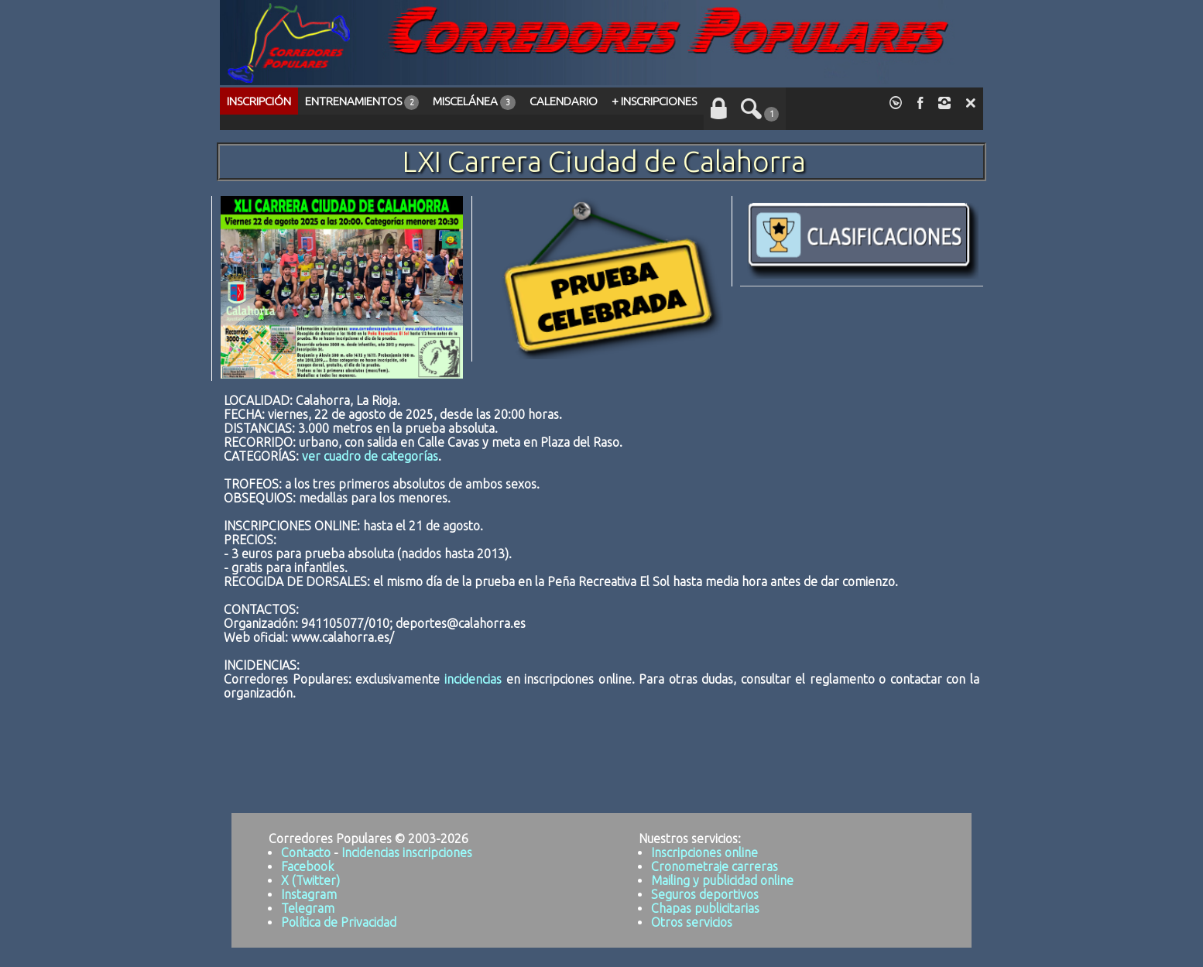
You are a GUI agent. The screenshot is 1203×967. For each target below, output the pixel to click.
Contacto (306, 852)
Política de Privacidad (338, 922)
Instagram (309, 894)
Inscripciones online (704, 852)
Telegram (307, 908)
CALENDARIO (564, 101)
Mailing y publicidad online (722, 880)
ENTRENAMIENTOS (362, 102)
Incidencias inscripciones (406, 852)
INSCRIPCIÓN (259, 101)
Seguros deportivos (705, 894)
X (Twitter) (310, 880)
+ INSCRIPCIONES (654, 101)
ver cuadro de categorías (370, 456)
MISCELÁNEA (474, 102)
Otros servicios (691, 922)
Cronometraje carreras (714, 866)
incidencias (473, 679)
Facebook (307, 866)
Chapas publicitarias (705, 908)
